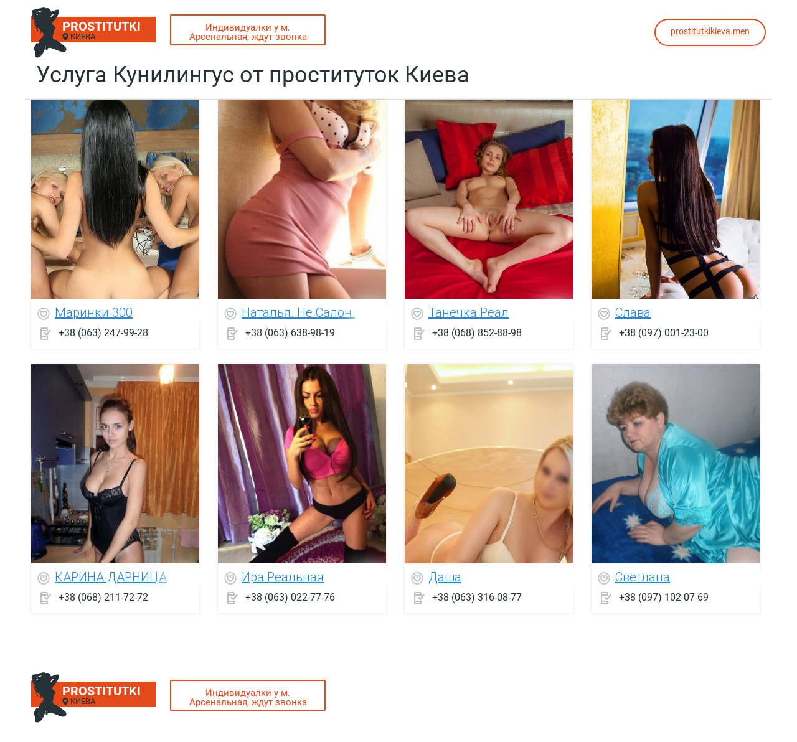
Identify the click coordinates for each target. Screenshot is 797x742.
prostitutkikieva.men (710, 31)
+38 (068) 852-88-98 (477, 333)
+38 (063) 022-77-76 (290, 597)
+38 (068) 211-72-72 (103, 597)
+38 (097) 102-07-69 (664, 597)
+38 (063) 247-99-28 (103, 333)
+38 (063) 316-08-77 (477, 597)
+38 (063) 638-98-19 (290, 333)
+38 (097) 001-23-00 (664, 333)
